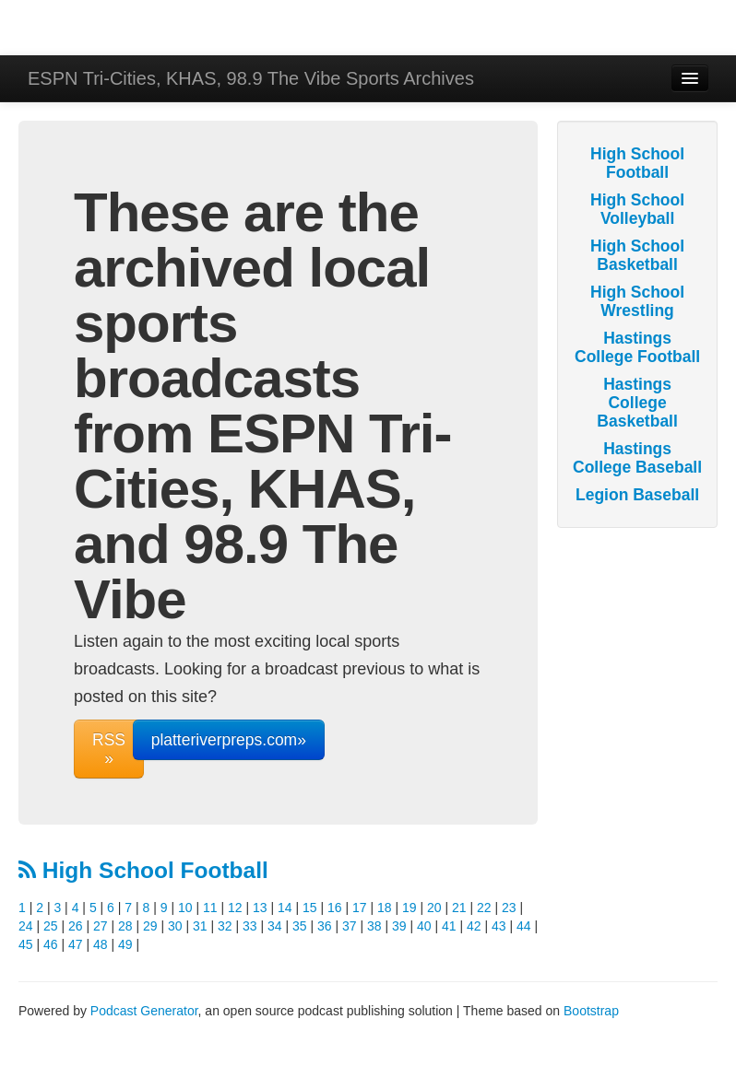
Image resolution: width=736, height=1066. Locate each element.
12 (235, 907)
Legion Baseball (637, 495)
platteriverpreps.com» (228, 740)
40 (424, 926)
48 (100, 944)
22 (484, 907)
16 (334, 907)
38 (374, 926)
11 (210, 907)
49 (125, 944)
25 (50, 926)
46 (50, 944)
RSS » (108, 749)
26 (75, 926)
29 (150, 926)
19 (409, 907)
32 (225, 926)
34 (274, 926)
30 (175, 926)
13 (260, 907)
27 (100, 926)
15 (310, 907)
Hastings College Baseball (637, 457)
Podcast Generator (144, 1010)
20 (434, 907)
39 (399, 926)
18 (384, 907)
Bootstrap (591, 1010)
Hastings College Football (637, 347)
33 (250, 926)
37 (349, 926)
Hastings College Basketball (637, 402)
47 (75, 944)
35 (299, 926)
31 (200, 926)
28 (125, 926)
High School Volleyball (637, 209)
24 (25, 926)
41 (449, 926)
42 (474, 926)
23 (509, 907)
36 (324, 926)
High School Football (143, 870)
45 (25, 944)
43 (499, 926)
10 (185, 907)
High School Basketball (637, 255)
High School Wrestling (637, 301)
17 (359, 907)
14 (285, 907)
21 (459, 907)
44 (523, 926)
